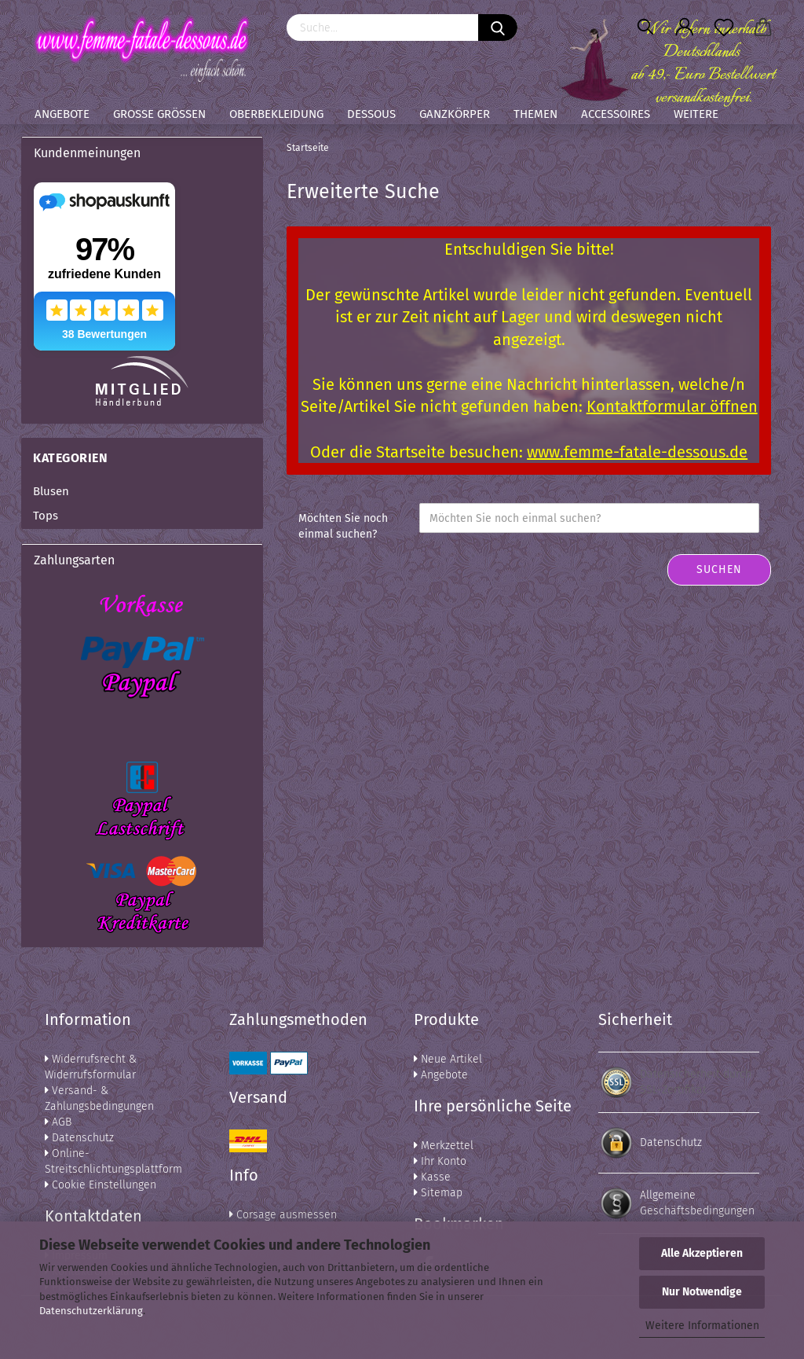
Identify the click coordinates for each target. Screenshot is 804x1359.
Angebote (62, 114)
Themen (535, 114)
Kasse (432, 1177)
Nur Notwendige (702, 1291)
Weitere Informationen (702, 1325)
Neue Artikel (448, 1059)
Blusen (51, 491)
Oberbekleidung (276, 114)
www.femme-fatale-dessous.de (637, 452)
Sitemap (438, 1192)
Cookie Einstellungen (100, 1185)
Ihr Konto (440, 1161)
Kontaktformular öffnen (672, 406)
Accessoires (615, 114)
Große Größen (159, 114)
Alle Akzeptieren (702, 1253)
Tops (45, 516)
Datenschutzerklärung (91, 1311)
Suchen (719, 569)
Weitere (696, 114)
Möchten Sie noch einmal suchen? (343, 526)
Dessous (371, 114)
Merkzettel (443, 1145)
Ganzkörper (454, 114)
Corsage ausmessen (283, 1214)
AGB (58, 1122)
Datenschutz (79, 1137)
